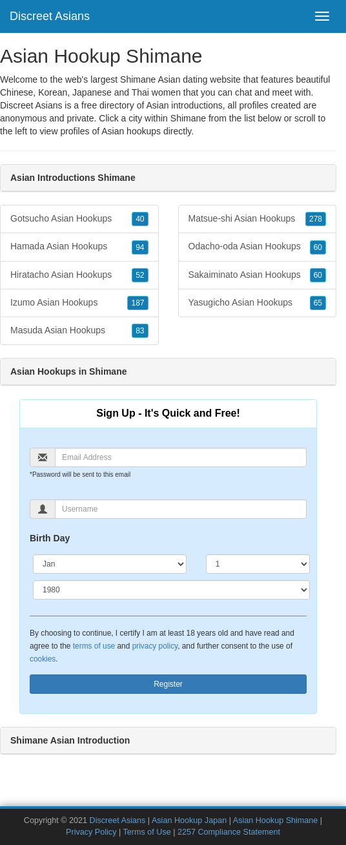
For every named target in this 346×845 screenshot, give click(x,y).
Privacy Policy (91, 832)
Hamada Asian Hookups (79, 247)
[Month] (110, 564)
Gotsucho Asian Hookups (79, 219)
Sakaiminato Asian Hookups (257, 275)
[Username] (181, 509)
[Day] (258, 564)
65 (318, 303)
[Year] (171, 590)
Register (168, 684)
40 (140, 219)
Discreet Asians (50, 16)
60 (318, 247)
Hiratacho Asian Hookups (79, 275)
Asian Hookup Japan (189, 820)
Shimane (188, 118)
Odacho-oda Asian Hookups (257, 247)
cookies (43, 658)
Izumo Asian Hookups (79, 303)
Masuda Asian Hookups (79, 331)
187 (137, 303)
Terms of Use (147, 832)
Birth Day (50, 538)
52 (140, 275)
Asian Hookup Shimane (275, 820)
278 (315, 219)
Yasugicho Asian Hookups (257, 303)
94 (140, 247)
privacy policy (155, 646)
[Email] (181, 457)
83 (140, 330)
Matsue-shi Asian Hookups (257, 219)
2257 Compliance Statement (229, 832)
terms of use (94, 646)
